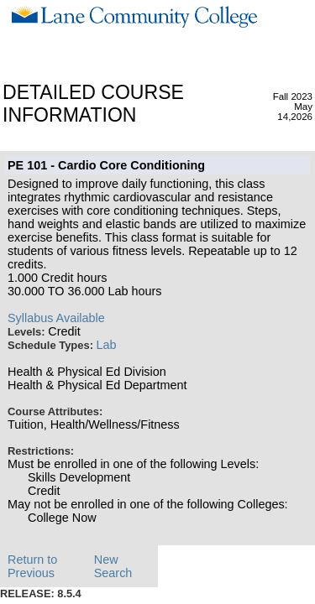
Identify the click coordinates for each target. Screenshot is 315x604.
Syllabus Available (56, 318)
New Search (113, 566)
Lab (107, 344)
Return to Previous (32, 566)
